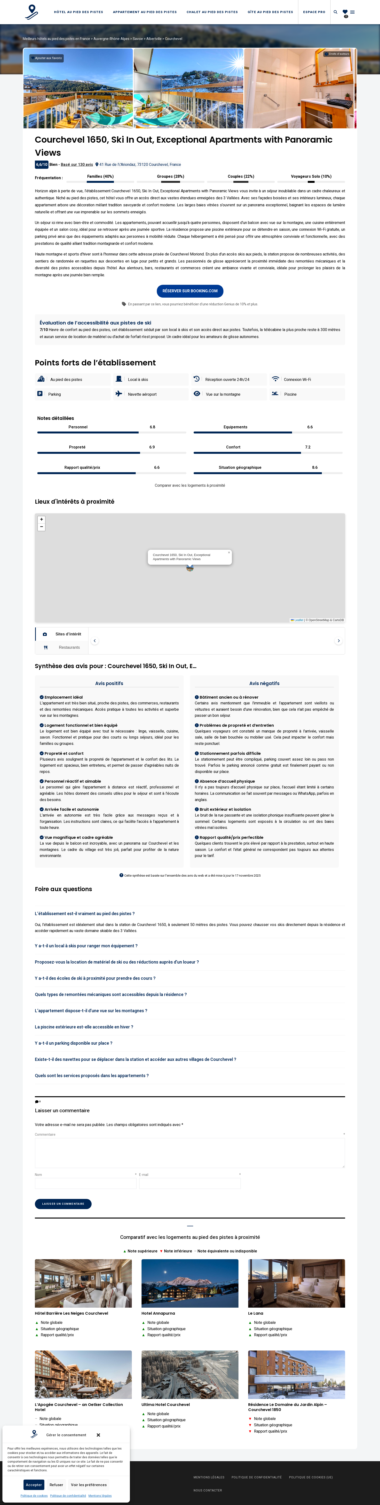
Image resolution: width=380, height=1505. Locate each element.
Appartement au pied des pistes (145, 12)
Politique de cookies (34, 1496)
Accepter (34, 1485)
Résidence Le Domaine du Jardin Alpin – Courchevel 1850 (287, 1405)
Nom (86, 1172)
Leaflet (297, 618)
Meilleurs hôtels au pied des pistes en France (56, 38)
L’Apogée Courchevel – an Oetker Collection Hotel (79, 1405)
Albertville (154, 38)
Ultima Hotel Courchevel (166, 1402)
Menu (352, 12)
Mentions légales (100, 1496)
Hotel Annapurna (158, 1311)
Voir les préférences (89, 1485)
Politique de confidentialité (68, 1496)
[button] (98, 1435)
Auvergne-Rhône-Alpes (111, 38)
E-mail (190, 1172)
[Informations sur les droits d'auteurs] (337, 54)
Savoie (138, 38)
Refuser (56, 1485)
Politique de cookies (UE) (311, 1476)
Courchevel (173, 38)
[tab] (190, 912)
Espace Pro (314, 12)
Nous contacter (208, 1489)
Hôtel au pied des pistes (78, 12)
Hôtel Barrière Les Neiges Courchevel (71, 1311)
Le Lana (255, 1311)
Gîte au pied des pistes (270, 12)
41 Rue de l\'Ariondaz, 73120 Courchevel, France (138, 163)
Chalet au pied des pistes (212, 12)
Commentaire (190, 1132)
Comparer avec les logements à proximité (190, 483)
